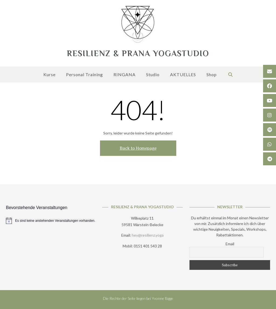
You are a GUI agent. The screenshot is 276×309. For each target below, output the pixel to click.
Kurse (49, 75)
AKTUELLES (183, 75)
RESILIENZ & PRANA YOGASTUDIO (138, 53)
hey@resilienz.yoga (148, 235)
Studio (153, 75)
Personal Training (84, 75)
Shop (211, 75)
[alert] (50, 220)
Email (230, 243)
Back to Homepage (138, 148)
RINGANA (124, 75)
